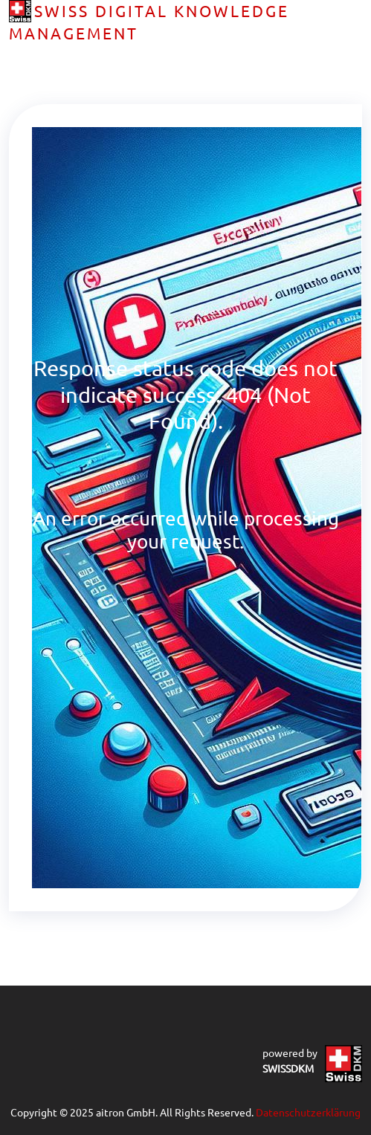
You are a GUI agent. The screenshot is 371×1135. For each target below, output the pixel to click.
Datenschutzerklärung (308, 1112)
